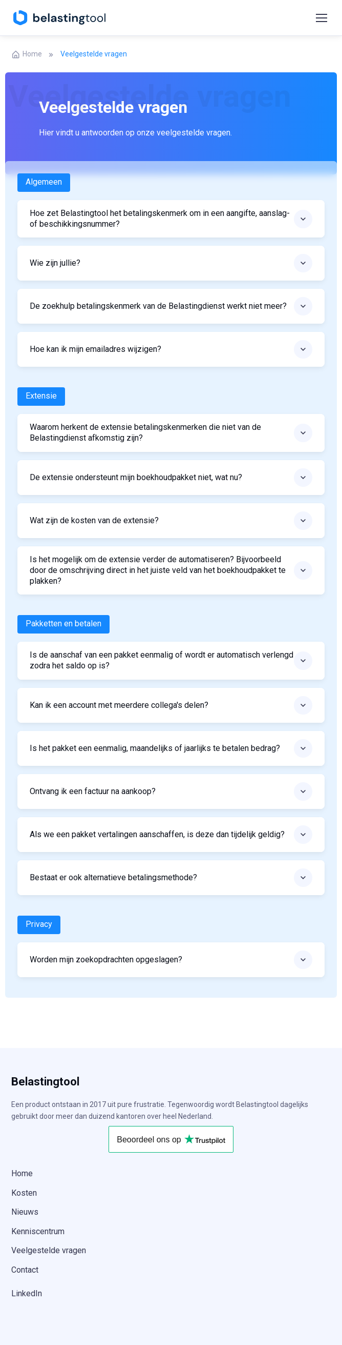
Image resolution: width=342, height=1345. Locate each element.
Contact (24, 1270)
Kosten (24, 1193)
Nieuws (24, 1212)
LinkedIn (26, 1293)
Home (26, 54)
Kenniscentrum (38, 1231)
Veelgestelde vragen (48, 1250)
